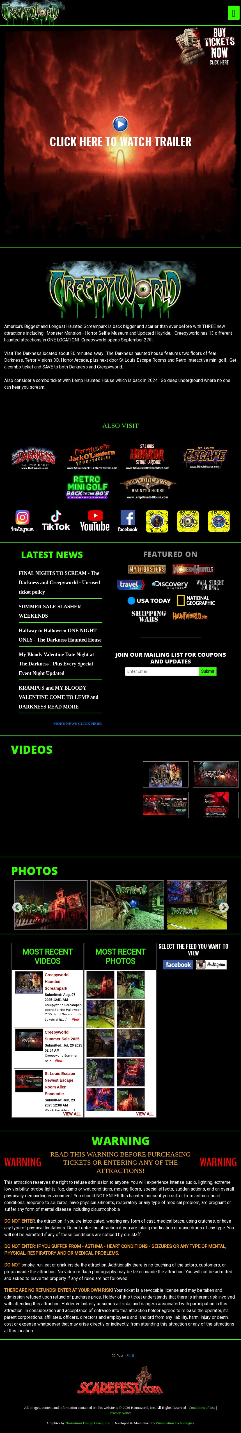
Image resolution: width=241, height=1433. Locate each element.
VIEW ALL (72, 1114)
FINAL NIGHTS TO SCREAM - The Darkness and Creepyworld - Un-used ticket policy (59, 582)
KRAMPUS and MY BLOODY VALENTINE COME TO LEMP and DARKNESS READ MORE (58, 697)
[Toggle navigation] (234, 13)
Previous (14, 905)
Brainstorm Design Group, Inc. (88, 1423)
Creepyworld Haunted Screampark (57, 982)
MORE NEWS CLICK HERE (78, 723)
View (75, 1020)
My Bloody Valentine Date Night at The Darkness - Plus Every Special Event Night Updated (56, 664)
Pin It (130, 1356)
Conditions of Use (202, 1407)
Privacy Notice (121, 1413)
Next (221, 905)
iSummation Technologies (175, 1423)
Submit (207, 671)
